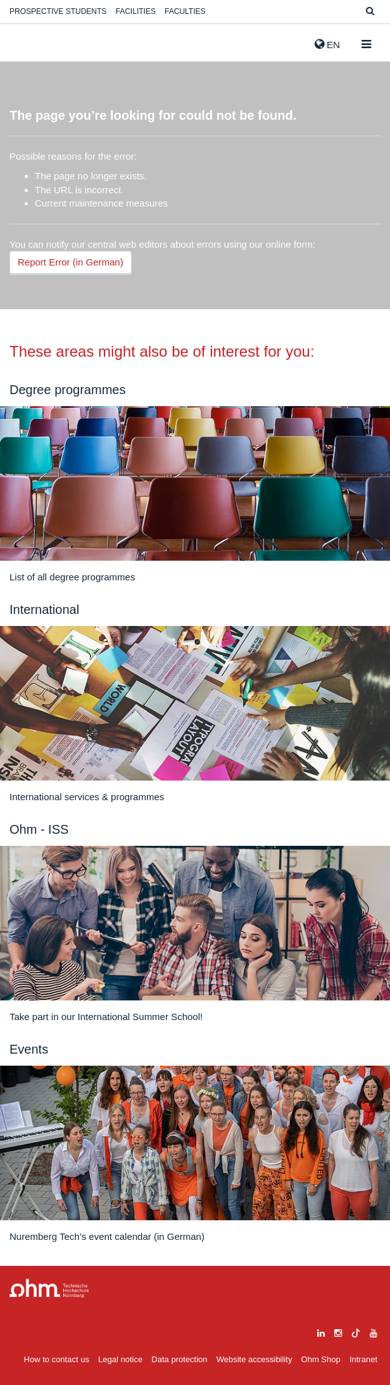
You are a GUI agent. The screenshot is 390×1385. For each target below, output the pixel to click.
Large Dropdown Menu (49, 1288)
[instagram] (338, 1331)
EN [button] (327, 44)
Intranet (363, 1359)
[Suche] (370, 11)
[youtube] (373, 1331)
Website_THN (28, 42)
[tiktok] (356, 1331)
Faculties (185, 11)
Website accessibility (254, 1359)
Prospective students (57, 11)
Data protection (179, 1359)
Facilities (136, 11)
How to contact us (56, 1359)
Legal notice (120, 1359)
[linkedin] (321, 1331)
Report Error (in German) (70, 262)
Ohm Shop (321, 1359)
